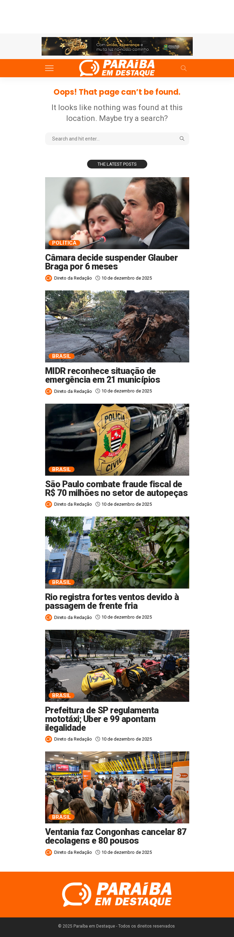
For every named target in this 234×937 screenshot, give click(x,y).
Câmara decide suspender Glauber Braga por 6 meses (111, 262)
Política (64, 243)
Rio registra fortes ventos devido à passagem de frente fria (112, 601)
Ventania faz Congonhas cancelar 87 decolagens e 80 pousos (115, 836)
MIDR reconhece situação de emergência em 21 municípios (103, 375)
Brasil (61, 356)
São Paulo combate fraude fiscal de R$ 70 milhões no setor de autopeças (116, 488)
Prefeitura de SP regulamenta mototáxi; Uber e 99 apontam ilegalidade (102, 719)
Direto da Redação (73, 278)
